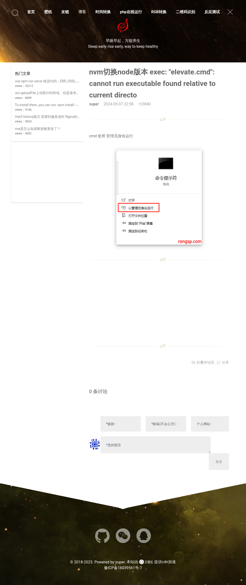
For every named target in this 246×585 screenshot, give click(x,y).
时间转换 (103, 12)
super (120, 562)
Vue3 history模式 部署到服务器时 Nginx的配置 (49, 117)
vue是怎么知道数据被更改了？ (38, 129)
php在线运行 (131, 12)
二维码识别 (185, 12)
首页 (31, 12)
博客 (82, 12)
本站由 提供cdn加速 (151, 562)
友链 (65, 12)
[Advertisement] (47, 172)
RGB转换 (158, 12)
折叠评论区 (203, 362)
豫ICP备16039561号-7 (123, 568)
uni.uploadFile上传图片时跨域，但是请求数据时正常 (54, 93)
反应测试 (212, 12)
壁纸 (48, 12)
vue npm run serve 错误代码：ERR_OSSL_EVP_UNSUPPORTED (61, 81)
